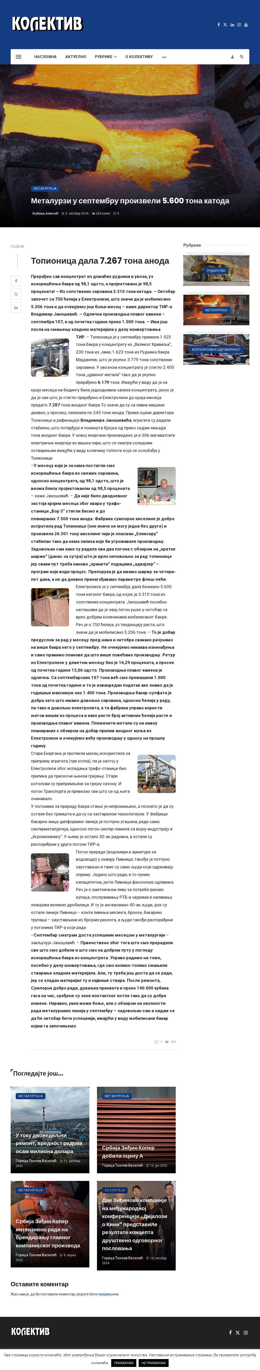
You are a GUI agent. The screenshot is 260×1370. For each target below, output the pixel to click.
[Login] (232, 56)
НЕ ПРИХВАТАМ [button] (154, 1363)
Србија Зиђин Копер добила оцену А (128, 1152)
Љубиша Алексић (45, 213)
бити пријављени (104, 1294)
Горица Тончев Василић (36, 1161)
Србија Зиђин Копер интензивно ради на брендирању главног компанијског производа (48, 1233)
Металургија (45, 188)
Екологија (115, 1190)
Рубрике (104, 56)
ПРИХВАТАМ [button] (123, 1363)
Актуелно (75, 56)
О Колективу (139, 56)
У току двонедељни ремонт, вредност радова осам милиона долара (49, 1143)
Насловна (45, 56)
